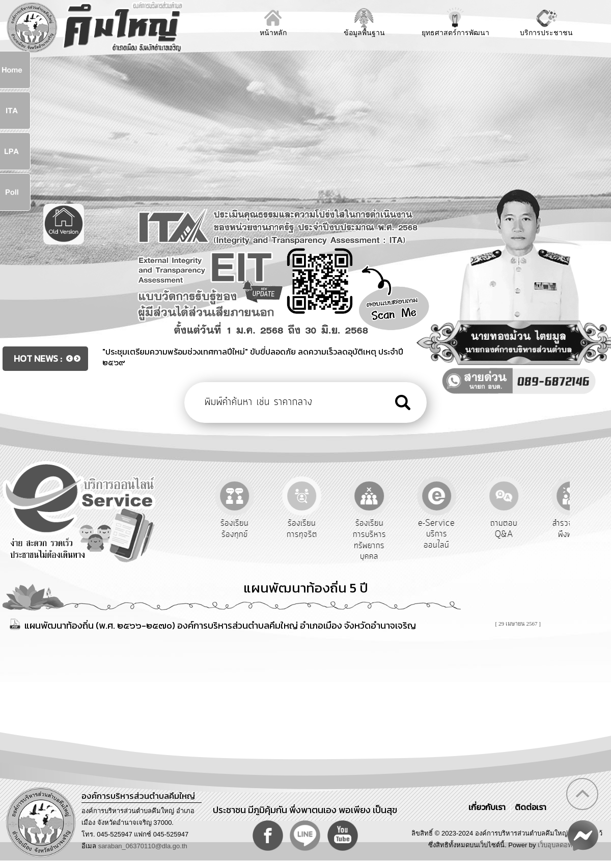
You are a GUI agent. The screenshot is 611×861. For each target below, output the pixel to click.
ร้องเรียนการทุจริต (339, 529)
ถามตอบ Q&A (541, 529)
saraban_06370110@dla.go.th (142, 846)
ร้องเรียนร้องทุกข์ (272, 529)
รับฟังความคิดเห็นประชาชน (205, 534)
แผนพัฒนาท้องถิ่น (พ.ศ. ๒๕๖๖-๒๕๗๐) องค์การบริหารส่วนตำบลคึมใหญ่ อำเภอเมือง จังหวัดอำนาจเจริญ (220, 625)
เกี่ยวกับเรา (488, 807)
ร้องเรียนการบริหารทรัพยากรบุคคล (407, 539)
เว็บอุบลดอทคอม (562, 845)
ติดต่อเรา (528, 807)
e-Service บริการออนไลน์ (474, 534)
